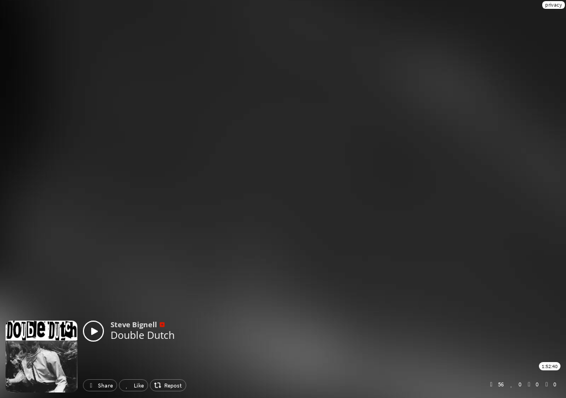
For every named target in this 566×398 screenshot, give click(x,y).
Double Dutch (143, 335)
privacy (553, 4)
